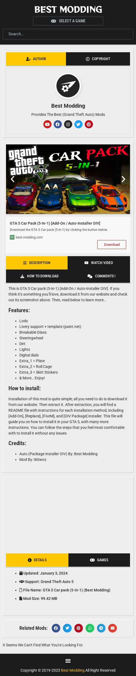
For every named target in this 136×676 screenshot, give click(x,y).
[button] (12, 179)
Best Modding (68, 9)
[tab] (36, 59)
